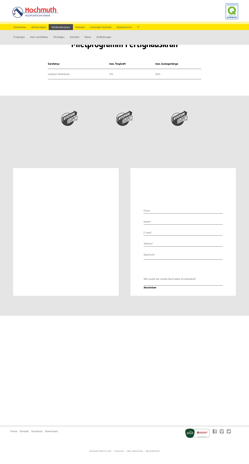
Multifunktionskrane (61, 27)
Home (13, 431)
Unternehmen (19, 27)
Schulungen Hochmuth (100, 27)
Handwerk (80, 27)
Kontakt (24, 431)
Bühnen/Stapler (38, 27)
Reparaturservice (124, 27)
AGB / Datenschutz (135, 451)
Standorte (36, 431)
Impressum (119, 451)
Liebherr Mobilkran (59, 74)
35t (111, 74)
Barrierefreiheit (153, 451)
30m (157, 74)
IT (138, 27)
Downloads (51, 431)
